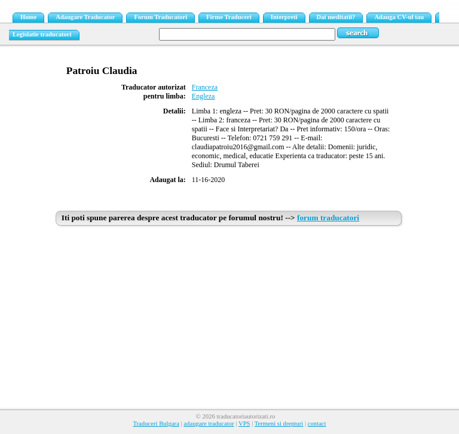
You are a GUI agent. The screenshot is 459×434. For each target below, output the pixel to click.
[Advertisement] (229, 320)
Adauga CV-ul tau (399, 17)
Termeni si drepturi (279, 423)
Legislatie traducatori (42, 34)
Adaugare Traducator (85, 17)
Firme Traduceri (229, 17)
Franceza (205, 87)
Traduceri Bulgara (156, 423)
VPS (244, 423)
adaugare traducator (208, 423)
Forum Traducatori (160, 17)
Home (28, 17)
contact (317, 423)
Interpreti (284, 17)
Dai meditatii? (336, 17)
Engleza (203, 96)
